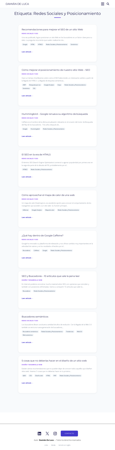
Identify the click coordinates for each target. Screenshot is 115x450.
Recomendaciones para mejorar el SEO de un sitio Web (52, 29)
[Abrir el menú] (102, 4)
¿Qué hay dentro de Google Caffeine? (42, 235)
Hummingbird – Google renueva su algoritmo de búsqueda (55, 114)
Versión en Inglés (64, 445)
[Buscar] (108, 4)
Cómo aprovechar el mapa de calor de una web (48, 195)
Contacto (69, 433)
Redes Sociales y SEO (30, 33)
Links (46, 445)
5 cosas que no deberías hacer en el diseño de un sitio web (54, 360)
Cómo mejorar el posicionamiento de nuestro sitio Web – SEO (56, 70)
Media (53, 445)
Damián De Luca (17, 4)
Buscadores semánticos (35, 316)
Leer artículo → (27, 52)
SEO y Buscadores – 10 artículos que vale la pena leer (51, 276)
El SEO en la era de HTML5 (36, 154)
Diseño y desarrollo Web (32, 280)
